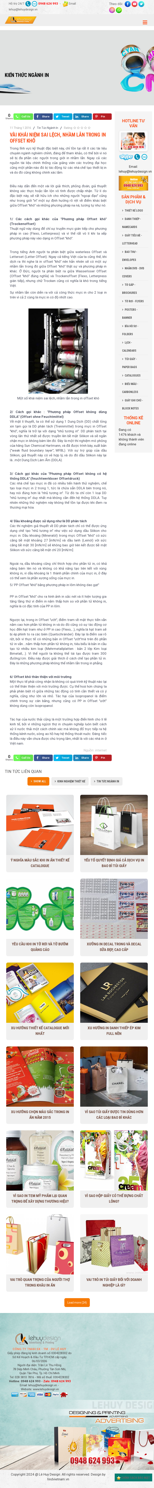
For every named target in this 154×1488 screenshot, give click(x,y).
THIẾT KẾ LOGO (134, 210)
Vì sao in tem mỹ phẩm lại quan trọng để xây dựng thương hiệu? (40, 1198)
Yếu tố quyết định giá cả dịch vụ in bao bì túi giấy (114, 863)
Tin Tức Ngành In (47, 127)
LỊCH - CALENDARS (129, 346)
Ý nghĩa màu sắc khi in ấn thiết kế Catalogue (40, 863)
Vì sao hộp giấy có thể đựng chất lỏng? (114, 1198)
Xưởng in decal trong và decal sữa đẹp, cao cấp (114, 947)
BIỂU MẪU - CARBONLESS (130, 388)
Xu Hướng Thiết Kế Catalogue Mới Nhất (40, 1031)
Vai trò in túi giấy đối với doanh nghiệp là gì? (114, 1282)
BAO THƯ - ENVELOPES (129, 256)
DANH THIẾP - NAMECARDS (131, 223)
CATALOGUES (133, 375)
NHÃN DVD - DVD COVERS (133, 272)
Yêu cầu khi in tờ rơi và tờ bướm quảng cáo (40, 947)
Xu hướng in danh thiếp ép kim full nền (114, 1031)
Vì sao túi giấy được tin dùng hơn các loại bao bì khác (114, 1114)
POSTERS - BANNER (130, 313)
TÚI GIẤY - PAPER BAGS (129, 363)
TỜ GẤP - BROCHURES (129, 288)
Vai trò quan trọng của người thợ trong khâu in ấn (40, 1282)
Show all (39, 781)
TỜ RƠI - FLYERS (134, 301)
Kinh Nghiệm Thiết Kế (71, 781)
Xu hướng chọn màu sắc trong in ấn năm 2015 (40, 1114)
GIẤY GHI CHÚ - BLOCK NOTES (132, 404)
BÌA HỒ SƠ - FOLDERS (130, 330)
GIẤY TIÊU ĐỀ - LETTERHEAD (132, 239)
